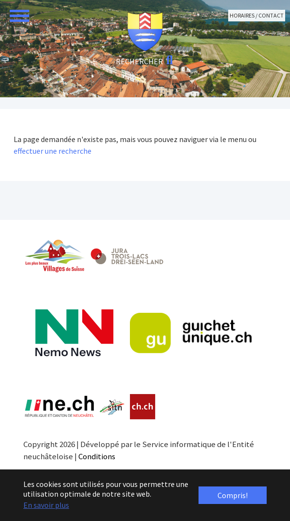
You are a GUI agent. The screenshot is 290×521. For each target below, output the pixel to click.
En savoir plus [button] (46, 505)
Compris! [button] (233, 495)
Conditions (96, 456)
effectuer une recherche (52, 151)
